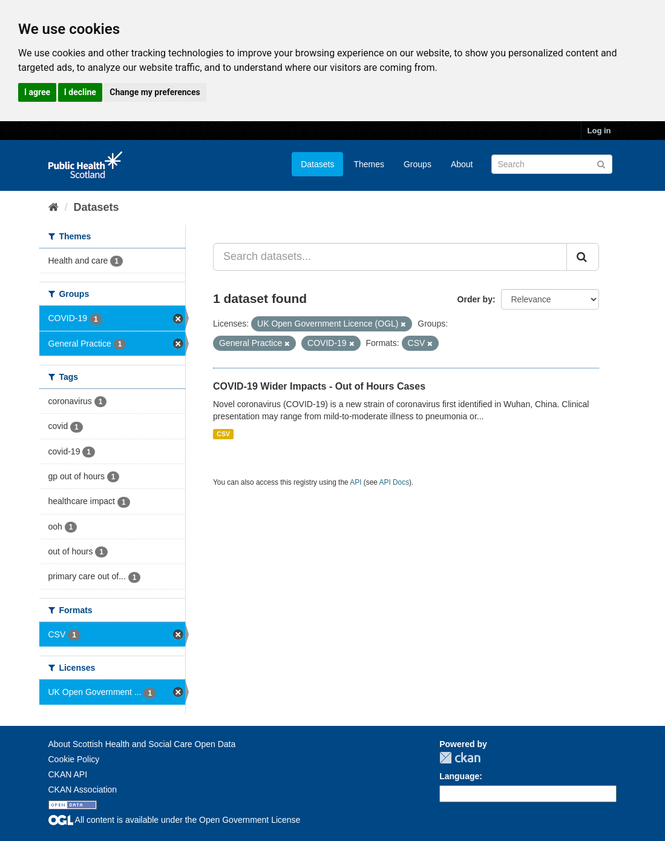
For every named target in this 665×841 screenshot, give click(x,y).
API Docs (394, 482)
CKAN (459, 757)
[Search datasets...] (390, 257)
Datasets (317, 164)
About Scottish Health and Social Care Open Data (142, 744)
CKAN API (68, 774)
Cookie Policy (74, 759)
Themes (368, 164)
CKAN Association (82, 789)
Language (459, 776)
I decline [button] (80, 92)
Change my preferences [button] (155, 92)
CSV (223, 433)
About (462, 164)
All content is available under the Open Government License (174, 820)
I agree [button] (37, 92)
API (355, 482)
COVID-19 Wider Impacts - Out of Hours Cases (319, 386)
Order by (475, 299)
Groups (417, 164)
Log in (599, 130)
